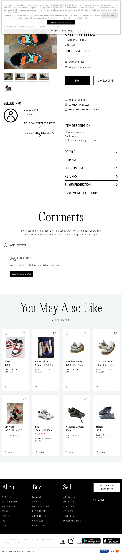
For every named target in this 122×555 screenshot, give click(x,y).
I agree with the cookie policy (61, 22)
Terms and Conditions (30, 539)
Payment (36, 496)
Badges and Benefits (74, 520)
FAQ (3, 520)
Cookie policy (55, 30)
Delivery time (91, 168)
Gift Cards (98, 499)
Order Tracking (40, 506)
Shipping (36, 501)
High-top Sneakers (13, 435)
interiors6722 (31, 110)
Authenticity (39, 515)
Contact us (8, 525)
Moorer (99, 426)
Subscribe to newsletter (107, 487)
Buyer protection (91, 184)
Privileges (37, 520)
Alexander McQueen (75, 426)
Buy (77, 80)
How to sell (69, 506)
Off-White (9, 426)
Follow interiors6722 (39, 125)
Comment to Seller (77, 104)
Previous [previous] (6, 49)
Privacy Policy (48, 539)
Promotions (38, 525)
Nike (37, 426)
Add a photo (25, 258)
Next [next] (54, 49)
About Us (6, 496)
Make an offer (106, 80)
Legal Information (10, 539)
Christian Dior (41, 361)
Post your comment (21, 274)
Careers (6, 515)
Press (5, 511)
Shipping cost (91, 160)
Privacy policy (67, 30)
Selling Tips (69, 501)
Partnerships (9, 506)
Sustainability (9, 501)
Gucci (7, 361)
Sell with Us (69, 496)
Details (91, 152)
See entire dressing (39, 134)
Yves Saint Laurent (74, 361)
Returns (91, 176)
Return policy (39, 511)
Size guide (68, 511)
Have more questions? (82, 193)
